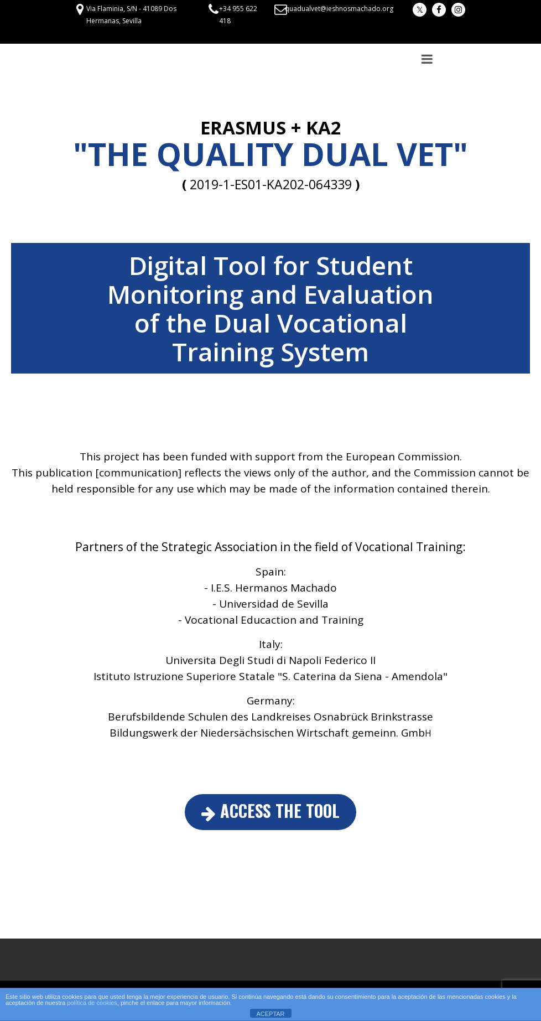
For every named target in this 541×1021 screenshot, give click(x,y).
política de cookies (92, 1002)
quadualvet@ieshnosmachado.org (339, 8)
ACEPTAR (270, 1013)
